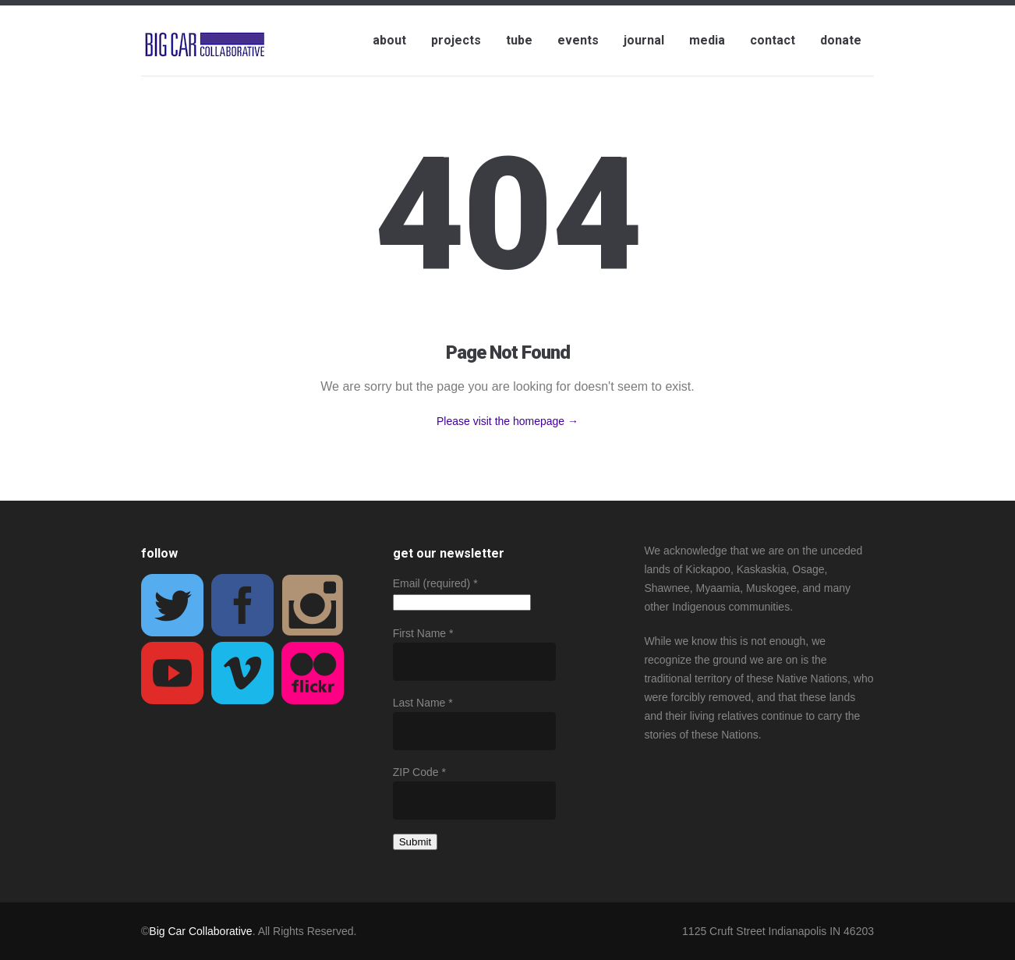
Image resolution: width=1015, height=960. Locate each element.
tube (519, 40)
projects (456, 40)
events (578, 40)
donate (840, 40)
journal (644, 40)
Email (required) (435, 583)
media (707, 40)
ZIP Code (419, 772)
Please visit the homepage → (507, 421)
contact (772, 40)
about (389, 40)
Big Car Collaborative (200, 931)
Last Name (423, 702)
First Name (423, 633)
